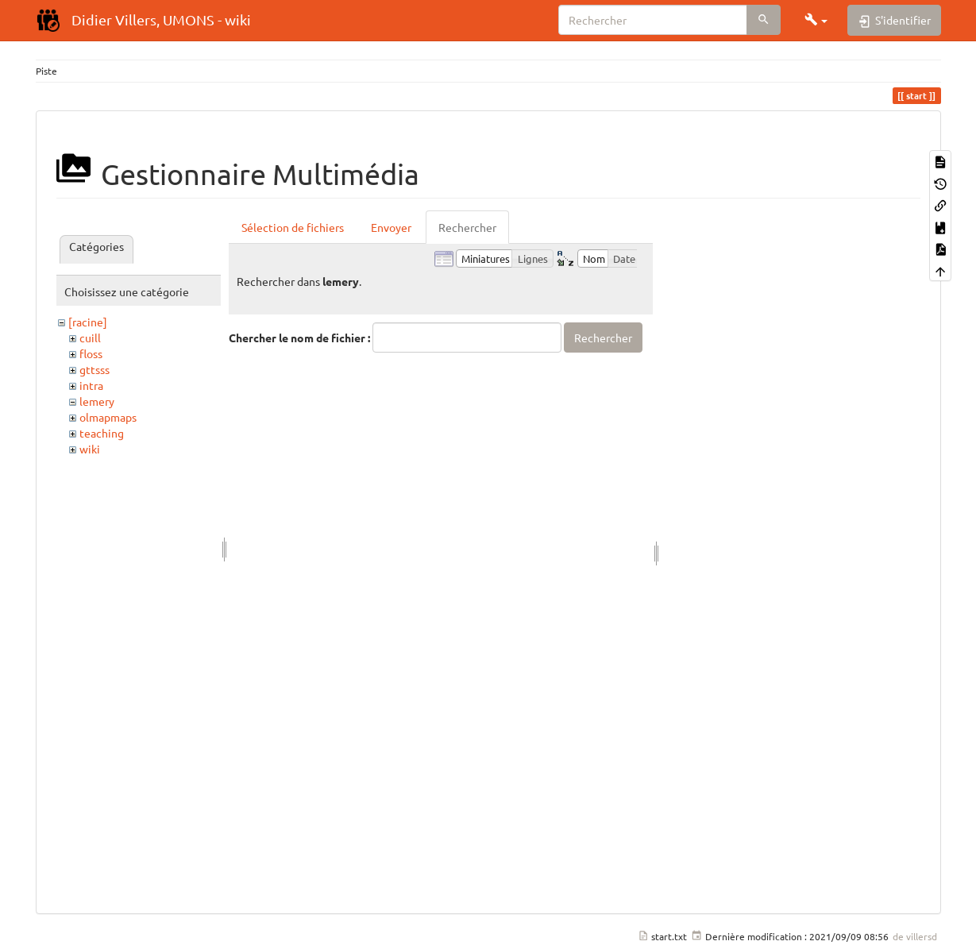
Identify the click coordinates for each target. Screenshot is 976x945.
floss (90, 353)
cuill (90, 337)
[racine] (87, 321)
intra (91, 385)
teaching (101, 433)
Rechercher (467, 227)
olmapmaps (108, 417)
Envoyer (391, 227)
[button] (816, 20)
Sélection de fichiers (292, 227)
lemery (96, 401)
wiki (89, 449)
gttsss (94, 369)
